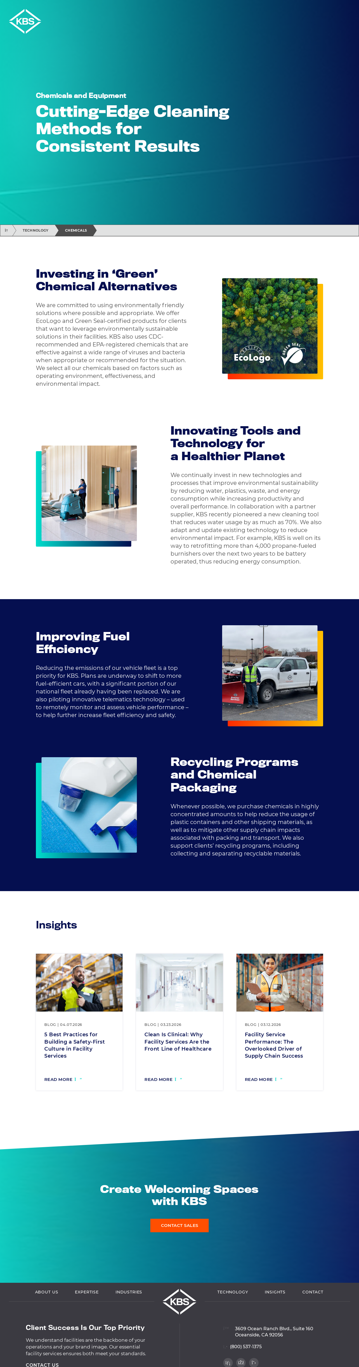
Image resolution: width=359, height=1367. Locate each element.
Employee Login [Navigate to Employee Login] (301, 7)
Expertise (87, 1292)
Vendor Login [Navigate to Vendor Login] (259, 7)
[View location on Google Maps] (268, 1329)
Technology (36, 230)
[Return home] (6, 230)
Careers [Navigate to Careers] (335, 7)
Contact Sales (179, 1225)
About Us (46, 1292)
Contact (312, 1292)
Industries (129, 1292)
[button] (352, 7)
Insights (275, 1292)
